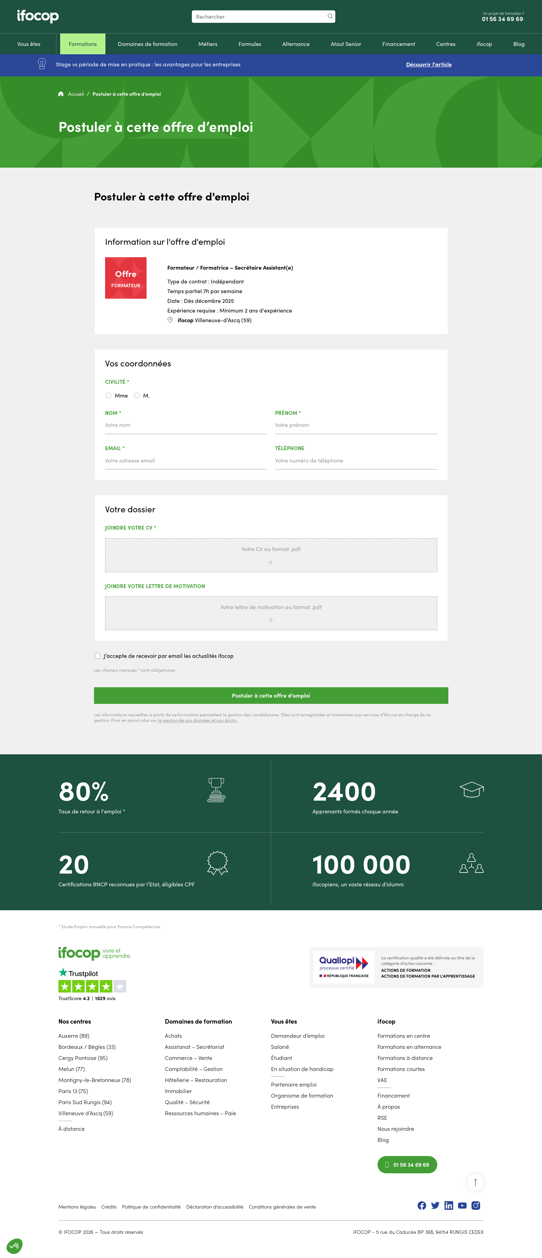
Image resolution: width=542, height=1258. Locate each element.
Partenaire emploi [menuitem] (294, 1084)
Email (133, 448)
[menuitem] (29, 44)
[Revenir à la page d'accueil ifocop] (38, 17)
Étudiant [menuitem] (281, 1057)
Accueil (71, 94)
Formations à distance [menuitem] (405, 1057)
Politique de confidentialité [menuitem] (151, 1207)
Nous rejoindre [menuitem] (395, 1128)
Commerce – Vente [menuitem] (188, 1057)
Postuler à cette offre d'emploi (271, 695)
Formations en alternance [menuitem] (409, 1046)
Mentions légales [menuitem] (77, 1207)
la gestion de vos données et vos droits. (197, 720)
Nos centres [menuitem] (74, 1021)
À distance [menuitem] (71, 1128)
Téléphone (290, 448)
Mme (121, 395)
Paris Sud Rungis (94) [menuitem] (85, 1102)
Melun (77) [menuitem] (71, 1068)
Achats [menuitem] (173, 1035)
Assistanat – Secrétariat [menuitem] (194, 1046)
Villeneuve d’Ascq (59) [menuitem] (85, 1113)
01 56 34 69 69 (503, 19)
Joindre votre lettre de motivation (155, 586)
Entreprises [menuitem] (285, 1106)
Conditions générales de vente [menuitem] (282, 1207)
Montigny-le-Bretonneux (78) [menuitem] (94, 1080)
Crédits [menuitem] (108, 1207)
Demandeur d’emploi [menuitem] (298, 1035)
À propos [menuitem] (388, 1106)
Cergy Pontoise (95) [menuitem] (83, 1057)
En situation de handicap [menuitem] (302, 1068)
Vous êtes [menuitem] (284, 1021)
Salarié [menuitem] (280, 1046)
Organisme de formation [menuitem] (302, 1095)
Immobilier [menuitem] (178, 1091)
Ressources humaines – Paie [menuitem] (200, 1113)
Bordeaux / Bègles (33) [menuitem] (86, 1046)
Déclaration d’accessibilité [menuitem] (214, 1207)
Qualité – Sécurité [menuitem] (187, 1102)
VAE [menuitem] (382, 1080)
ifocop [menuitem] (386, 1021)
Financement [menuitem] (393, 1095)
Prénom (306, 413)
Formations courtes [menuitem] (401, 1068)
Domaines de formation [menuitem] (198, 1021)
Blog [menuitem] (383, 1139)
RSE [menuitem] (382, 1117)
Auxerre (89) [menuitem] (73, 1035)
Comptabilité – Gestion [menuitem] (194, 1068)
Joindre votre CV (148, 528)
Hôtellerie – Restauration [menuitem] (196, 1080)
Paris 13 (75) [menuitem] (73, 1091)
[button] (14, 1246)
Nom (131, 413)
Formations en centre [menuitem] (403, 1035)
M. (146, 395)
